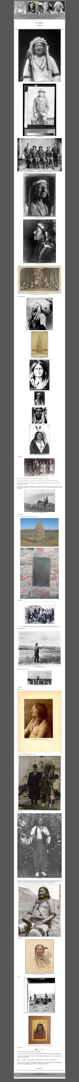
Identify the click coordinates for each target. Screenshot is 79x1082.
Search (57, 15)
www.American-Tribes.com (39, 1073)
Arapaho (31, 16)
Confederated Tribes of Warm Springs (34, 17)
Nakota (52, 16)
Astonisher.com (28, 1063)
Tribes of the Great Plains (24, 16)
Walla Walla (48, 18)
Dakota (45, 16)
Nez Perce (40, 18)
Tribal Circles (41, 15)
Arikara (34, 16)
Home (21, 15)
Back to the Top (39, 1068)
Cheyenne (39, 16)
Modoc (36, 18)
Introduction (25, 15)
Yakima (52, 18)
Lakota (48, 16)
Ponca (59, 16)
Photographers (48, 15)
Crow (42, 16)
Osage (56, 16)
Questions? (53, 15)
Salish (44, 18)
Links (29, 15)
